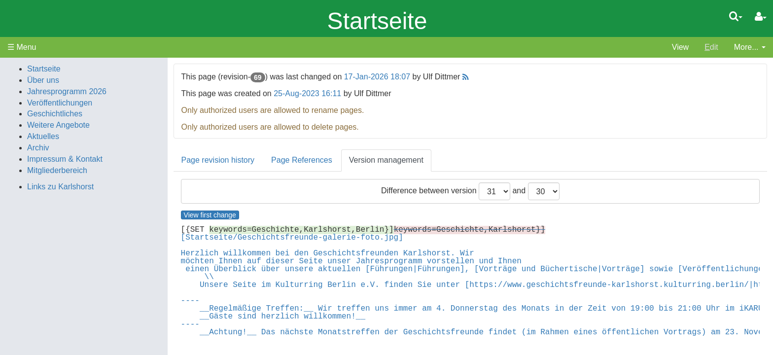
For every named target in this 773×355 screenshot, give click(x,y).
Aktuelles (43, 136)
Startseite (377, 21)
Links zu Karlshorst (60, 186)
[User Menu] (760, 17)
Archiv (38, 147)
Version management (386, 160)
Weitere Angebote (58, 125)
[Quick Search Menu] (735, 16)
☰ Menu (21, 47)
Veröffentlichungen (59, 103)
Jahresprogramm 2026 (66, 91)
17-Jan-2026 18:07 (377, 76)
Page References (301, 160)
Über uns (43, 80)
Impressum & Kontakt (65, 159)
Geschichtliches (54, 113)
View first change (210, 215)
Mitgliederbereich (57, 170)
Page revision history (218, 160)
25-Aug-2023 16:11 (307, 93)
